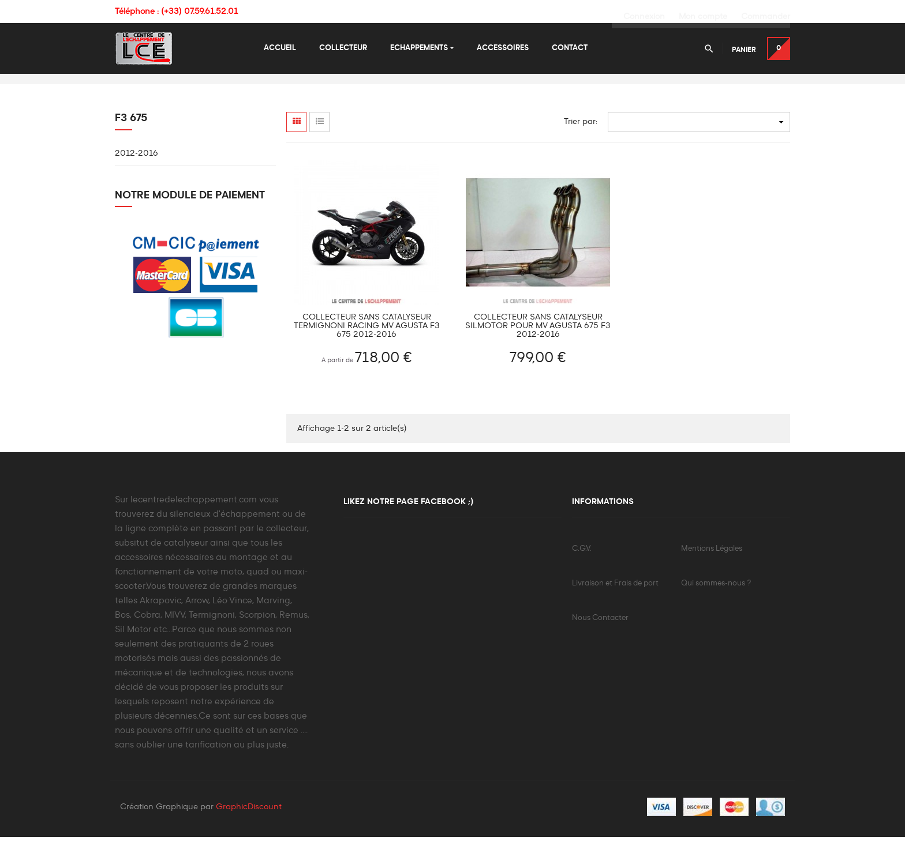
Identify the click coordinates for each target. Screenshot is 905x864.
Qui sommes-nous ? (716, 610)
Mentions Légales (711, 575)
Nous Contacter (600, 644)
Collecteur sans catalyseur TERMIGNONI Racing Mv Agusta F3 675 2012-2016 (367, 352)
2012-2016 (136, 180)
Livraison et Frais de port (615, 610)
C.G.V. (582, 575)
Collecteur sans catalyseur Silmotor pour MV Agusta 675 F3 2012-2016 (538, 352)
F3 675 (131, 145)
